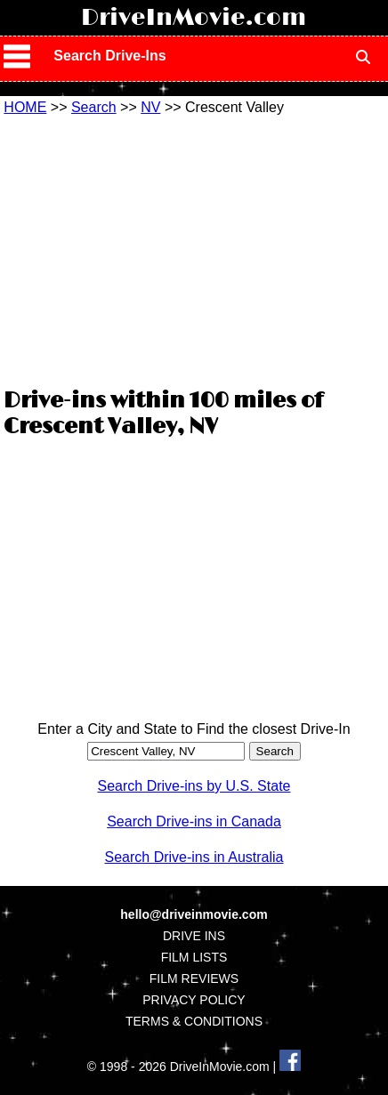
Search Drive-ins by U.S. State (194, 785)
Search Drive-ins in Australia (194, 857)
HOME (25, 107)
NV (150, 107)
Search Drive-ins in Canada (194, 821)
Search (94, 107)
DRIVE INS (194, 936)
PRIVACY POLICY (193, 1000)
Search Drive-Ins (109, 55)
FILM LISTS (194, 957)
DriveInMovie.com (193, 18)
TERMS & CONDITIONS (194, 1021)
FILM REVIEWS (194, 978)
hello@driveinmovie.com (193, 914)
